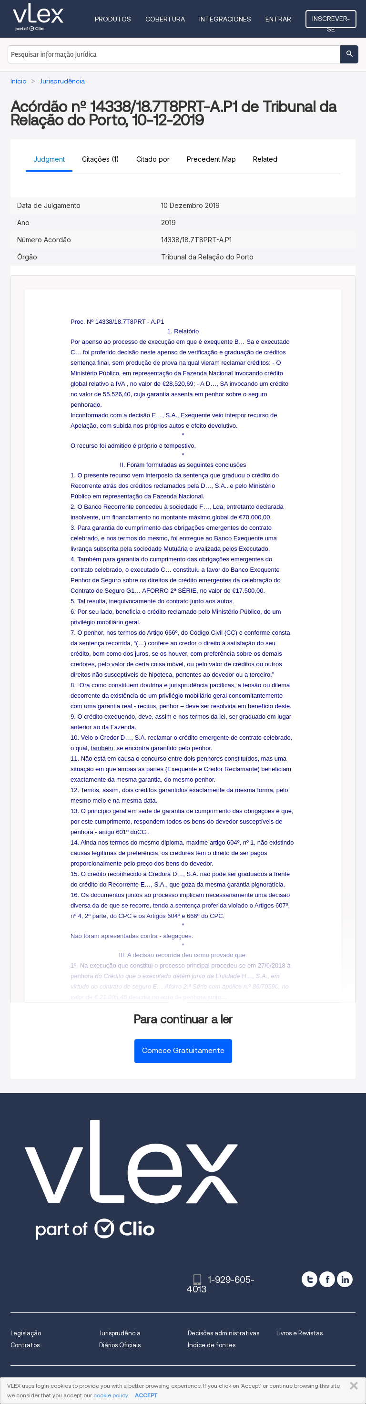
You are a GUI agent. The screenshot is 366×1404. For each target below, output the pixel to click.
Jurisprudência (120, 1333)
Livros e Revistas (299, 1333)
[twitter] (309, 1279)
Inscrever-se (331, 21)
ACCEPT (146, 1395)
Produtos (113, 19)
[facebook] (327, 1279)
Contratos (25, 1345)
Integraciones (225, 19)
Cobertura (165, 19)
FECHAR (352, 1386)
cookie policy (110, 1395)
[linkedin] (345, 1279)
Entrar (278, 19)
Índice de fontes (211, 1345)
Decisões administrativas (223, 1333)
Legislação (25, 1333)
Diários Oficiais (120, 1345)
